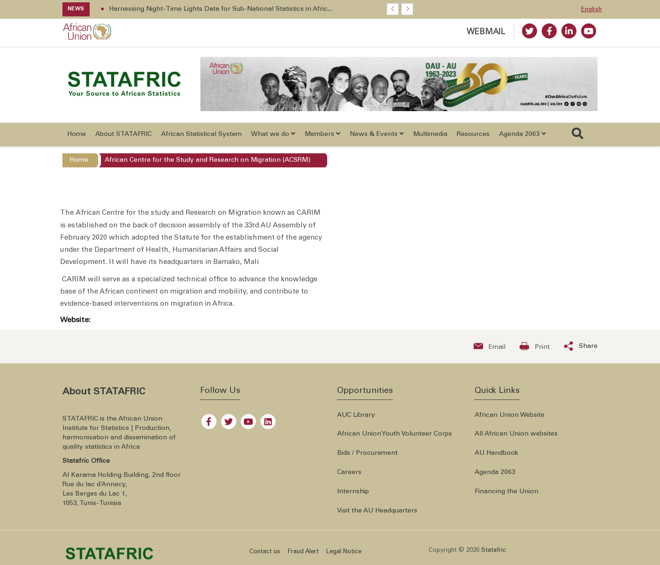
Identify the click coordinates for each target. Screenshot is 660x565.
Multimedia (430, 138)
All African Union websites (516, 438)
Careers (349, 477)
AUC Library (356, 419)
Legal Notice (343, 556)
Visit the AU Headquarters (377, 515)
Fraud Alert (303, 556)
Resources (473, 138)
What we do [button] (273, 138)
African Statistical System (201, 138)
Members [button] (322, 138)
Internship (353, 495)
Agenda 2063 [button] (522, 138)
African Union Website (510, 419)
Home (76, 138)
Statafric (493, 554)
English (591, 10)
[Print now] (535, 350)
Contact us (264, 556)
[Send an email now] (490, 350)
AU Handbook (496, 457)
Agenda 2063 (495, 477)
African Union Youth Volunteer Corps (394, 438)
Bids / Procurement (367, 457)
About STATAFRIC (123, 138)
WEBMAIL (486, 33)
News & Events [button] (377, 138)
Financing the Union (506, 495)
